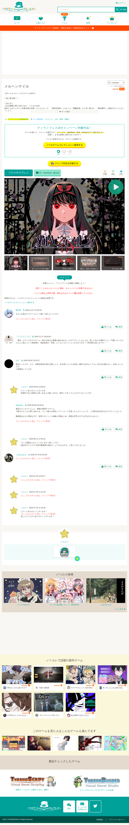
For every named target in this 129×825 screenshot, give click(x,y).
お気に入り (40, 23)
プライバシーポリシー (117, 821)
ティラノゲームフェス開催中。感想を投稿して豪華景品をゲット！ (64, 28)
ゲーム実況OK (37, 119)
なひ (17, 361)
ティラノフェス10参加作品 (18, 119)
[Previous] (7, 217)
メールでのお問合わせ (82, 807)
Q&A (68, 807)
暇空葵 (18, 311)
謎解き (67, 119)
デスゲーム (49, 119)
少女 (56, 119)
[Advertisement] (64, 53)
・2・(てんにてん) (23, 337)
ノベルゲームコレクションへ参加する (64, 145)
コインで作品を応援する (64, 163)
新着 (88, 23)
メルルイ (24, 387)
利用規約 (101, 821)
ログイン (121, 3)
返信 (118, 327)
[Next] (122, 217)
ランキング (112, 23)
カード (17, 23)
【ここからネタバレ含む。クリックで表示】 (33, 319)
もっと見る (119, 611)
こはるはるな (21, 455)
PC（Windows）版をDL (43, 173)
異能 (61, 119)
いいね (106, 327)
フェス (64, 23)
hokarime (19, 406)
